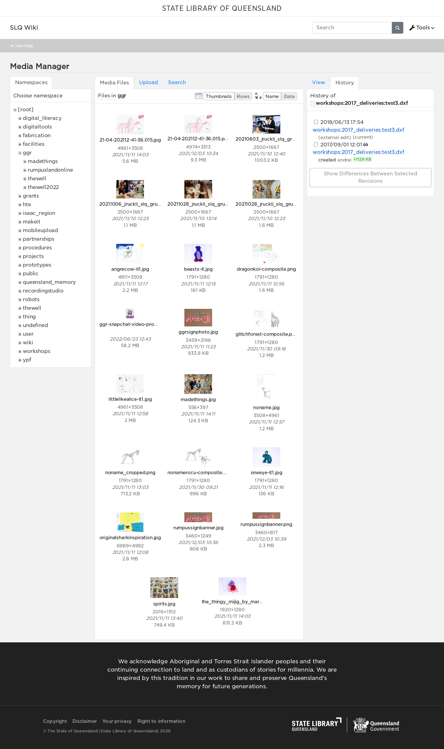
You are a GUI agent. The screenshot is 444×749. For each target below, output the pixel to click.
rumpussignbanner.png (266, 524)
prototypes (37, 265)
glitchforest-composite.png (267, 334)
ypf (27, 360)
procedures (37, 248)
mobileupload (40, 230)
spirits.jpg (164, 603)
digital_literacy (42, 118)
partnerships (38, 239)
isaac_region (39, 213)
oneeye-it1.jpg (266, 472)
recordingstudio (43, 291)
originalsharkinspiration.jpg (130, 537)
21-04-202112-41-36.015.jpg (130, 139)
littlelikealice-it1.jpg (130, 399)
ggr (27, 153)
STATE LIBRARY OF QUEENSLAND (222, 8)
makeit (31, 222)
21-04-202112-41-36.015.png (198, 138)
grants (31, 196)
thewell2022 (43, 187)
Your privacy (117, 721)
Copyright (55, 721)
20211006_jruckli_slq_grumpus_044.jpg (144, 204)
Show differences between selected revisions (370, 177)
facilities (33, 144)
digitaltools (37, 127)
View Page (24, 45)
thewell (37, 179)
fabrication (37, 135)
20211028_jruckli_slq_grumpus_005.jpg (212, 204)
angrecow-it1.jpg (130, 269)
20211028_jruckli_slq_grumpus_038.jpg (281, 204)
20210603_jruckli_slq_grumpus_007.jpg (281, 138)
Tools (419, 28)
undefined (35, 325)
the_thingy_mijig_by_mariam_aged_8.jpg (249, 601)
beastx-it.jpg (198, 269)
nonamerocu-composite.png (199, 472)
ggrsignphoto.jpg (198, 331)
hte (27, 204)
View (318, 82)
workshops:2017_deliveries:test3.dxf (362, 103)
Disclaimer (84, 721)
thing (29, 317)
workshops (36, 351)
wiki (28, 343)
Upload (148, 82)
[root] (26, 110)
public (31, 273)
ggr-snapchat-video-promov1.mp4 (138, 324)
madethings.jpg (198, 399)
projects (33, 256)
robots (31, 299)
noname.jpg (266, 407)
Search (177, 82)
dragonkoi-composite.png (266, 269)
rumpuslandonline (50, 170)
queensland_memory (49, 282)
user (28, 334)
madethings (42, 161)
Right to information (161, 721)
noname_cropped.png (130, 472)
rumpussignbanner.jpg (198, 527)
